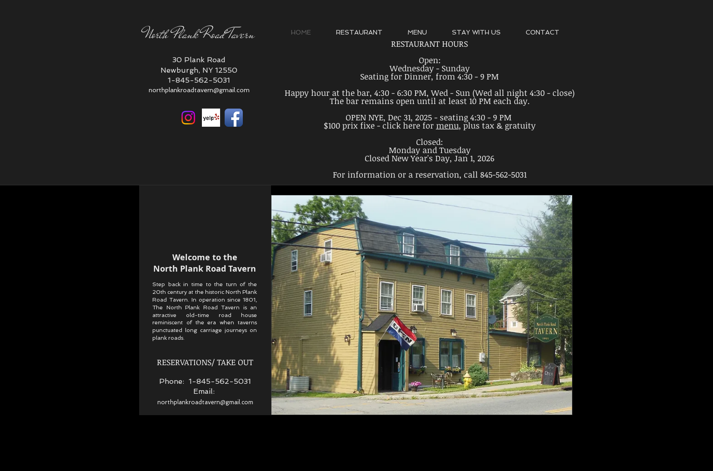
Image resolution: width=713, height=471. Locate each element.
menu (447, 125)
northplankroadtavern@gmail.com (199, 90)
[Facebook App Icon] (234, 118)
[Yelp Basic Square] (211, 118)
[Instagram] (188, 118)
